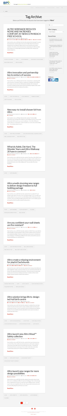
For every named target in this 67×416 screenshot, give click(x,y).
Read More (10, 52)
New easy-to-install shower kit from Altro (24, 110)
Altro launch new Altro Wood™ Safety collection (21, 335)
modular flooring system (10, 212)
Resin (13, 265)
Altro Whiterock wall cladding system (32, 133)
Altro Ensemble (13, 209)
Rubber (23, 39)
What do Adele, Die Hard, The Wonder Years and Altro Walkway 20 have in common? (23, 149)
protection (31, 227)
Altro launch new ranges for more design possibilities (23, 372)
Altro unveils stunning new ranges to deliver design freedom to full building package (23, 185)
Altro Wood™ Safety (26, 358)
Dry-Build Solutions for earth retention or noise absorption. (55, 40)
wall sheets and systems (20, 249)
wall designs (22, 212)
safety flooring (8, 99)
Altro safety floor (14, 358)
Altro (17, 59)
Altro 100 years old (14, 96)
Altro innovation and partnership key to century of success (22, 73)
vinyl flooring (19, 62)
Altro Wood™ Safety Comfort (11, 361)
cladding (30, 114)
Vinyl (30, 39)
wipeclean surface (20, 286)
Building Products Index (33, 412)
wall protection (21, 136)
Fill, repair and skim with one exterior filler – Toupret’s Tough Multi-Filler (55, 62)
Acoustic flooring (8, 59)
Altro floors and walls (15, 320)
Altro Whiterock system (15, 246)
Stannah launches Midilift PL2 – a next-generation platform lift (55, 46)
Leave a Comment (37, 39)
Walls (34, 114)
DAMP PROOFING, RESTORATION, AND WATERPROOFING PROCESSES (54, 54)
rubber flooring (35, 96)
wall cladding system (9, 136)
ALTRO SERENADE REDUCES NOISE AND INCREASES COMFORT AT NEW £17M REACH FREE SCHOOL (24, 33)
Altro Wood (36, 323)
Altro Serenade (24, 59)
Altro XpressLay (25, 96)
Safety (27, 39)
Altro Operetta (13, 395)
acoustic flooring (11, 39)
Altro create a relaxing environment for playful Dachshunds (24, 260)
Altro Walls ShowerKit (15, 133)
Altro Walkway (13, 173)
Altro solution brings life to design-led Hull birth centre (23, 298)
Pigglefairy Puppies (8, 286)
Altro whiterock (23, 209)
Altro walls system (36, 320)
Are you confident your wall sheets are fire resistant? (23, 223)
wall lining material (28, 246)
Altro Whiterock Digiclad (10, 323)
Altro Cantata (25, 283)
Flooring (18, 39)
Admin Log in (33, 414)
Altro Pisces (26, 320)
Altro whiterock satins (37, 283)
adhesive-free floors (9, 283)
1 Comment (10, 115)
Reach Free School (8, 62)
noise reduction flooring (37, 59)
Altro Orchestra (24, 395)
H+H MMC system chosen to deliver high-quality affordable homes (55, 69)
